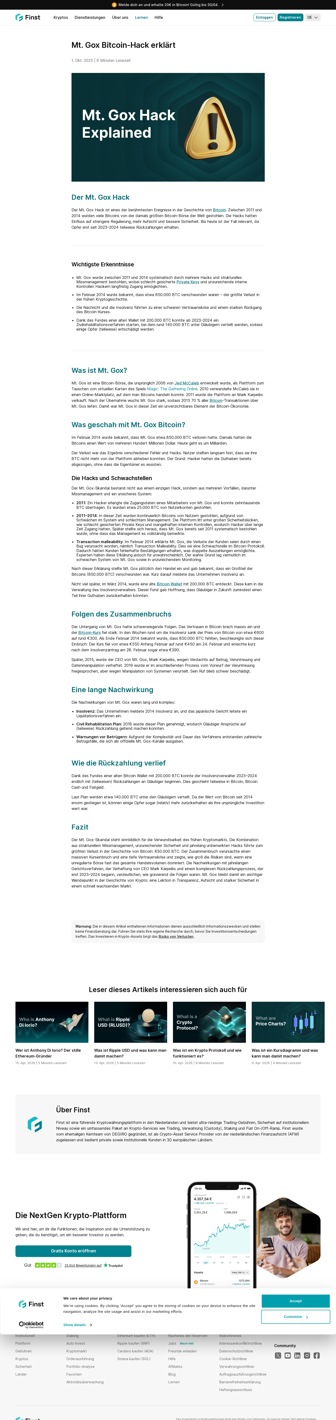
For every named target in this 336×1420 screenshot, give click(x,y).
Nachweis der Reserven (187, 1336)
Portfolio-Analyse (80, 1366)
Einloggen (264, 17)
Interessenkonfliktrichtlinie (240, 1343)
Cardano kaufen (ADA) (135, 1351)
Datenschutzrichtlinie (236, 1351)
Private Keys (188, 281)
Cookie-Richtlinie (233, 1359)
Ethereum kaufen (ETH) (136, 1336)
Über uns (175, 1328)
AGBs (223, 1328)
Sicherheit (23, 1366)
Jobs (181, 1343)
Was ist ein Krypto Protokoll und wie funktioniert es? (207, 1053)
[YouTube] (288, 1356)
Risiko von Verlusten (176, 936)
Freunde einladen (182, 1351)
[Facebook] (317, 1356)
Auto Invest (75, 1343)
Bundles (72, 1328)
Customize (296, 1402)
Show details (74, 1410)
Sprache (282, 1320)
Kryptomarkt (76, 1351)
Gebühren (23, 1351)
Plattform (22, 1343)
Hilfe (172, 1359)
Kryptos (21, 1359)
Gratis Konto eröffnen (73, 1250)
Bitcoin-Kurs (90, 632)
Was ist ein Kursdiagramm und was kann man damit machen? (285, 1053)
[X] (278, 1356)
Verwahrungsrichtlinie (236, 1366)
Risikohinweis (230, 1336)
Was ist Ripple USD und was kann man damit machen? (130, 1053)
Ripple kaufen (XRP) (133, 1343)
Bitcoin (219, 209)
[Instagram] (307, 1356)
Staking (72, 1336)
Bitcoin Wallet (169, 584)
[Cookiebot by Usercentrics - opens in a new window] (31, 1410)
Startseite (23, 1328)
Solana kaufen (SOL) (134, 1359)
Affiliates (175, 1366)
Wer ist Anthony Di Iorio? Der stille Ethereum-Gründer (48, 1053)
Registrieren (290, 17)
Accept (296, 1386)
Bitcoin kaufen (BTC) (134, 1328)
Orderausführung (80, 1359)
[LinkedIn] (297, 1356)
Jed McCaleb (187, 383)
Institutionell (25, 1336)
